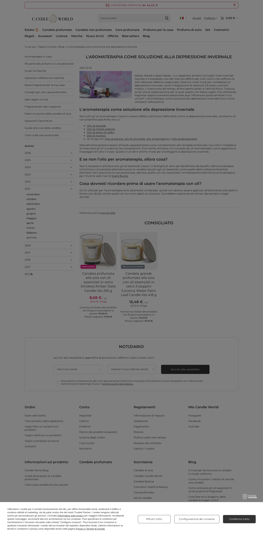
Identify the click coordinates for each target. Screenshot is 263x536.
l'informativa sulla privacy (70, 515)
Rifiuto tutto (154, 519)
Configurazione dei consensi (197, 519)
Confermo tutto (239, 519)
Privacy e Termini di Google (90, 528)
